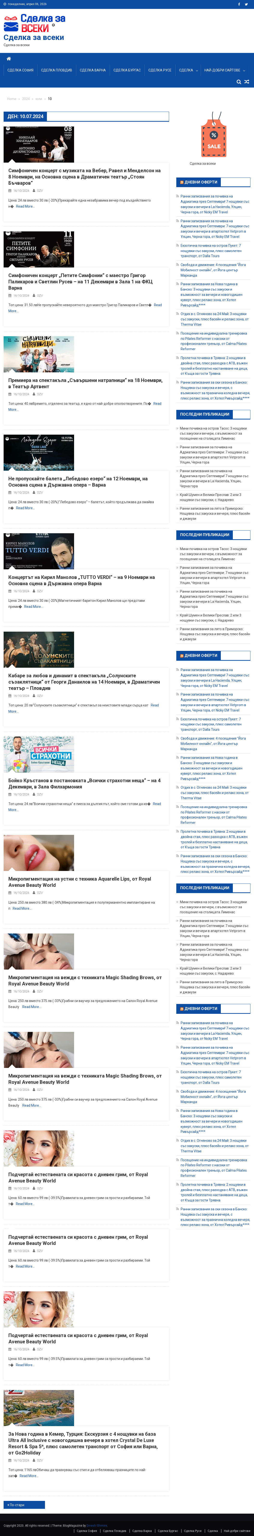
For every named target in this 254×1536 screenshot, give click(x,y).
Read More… (25, 206)
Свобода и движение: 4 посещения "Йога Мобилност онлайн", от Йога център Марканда (213, 270)
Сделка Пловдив (56, 70)
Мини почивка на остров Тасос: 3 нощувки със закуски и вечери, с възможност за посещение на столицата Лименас (213, 433)
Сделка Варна (93, 70)
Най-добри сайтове (222, 70)
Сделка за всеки (34, 37)
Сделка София (20, 70)
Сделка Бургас (127, 70)
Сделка (186, 70)
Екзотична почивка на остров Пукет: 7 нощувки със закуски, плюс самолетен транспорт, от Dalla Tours (211, 251)
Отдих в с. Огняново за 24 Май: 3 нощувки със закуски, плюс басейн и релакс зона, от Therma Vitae (215, 319)
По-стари (17, 1505)
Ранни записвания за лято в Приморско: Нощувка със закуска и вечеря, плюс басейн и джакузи (215, 513)
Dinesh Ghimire (97, 1525)
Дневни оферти (200, 182)
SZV (40, 190)
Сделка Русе (159, 70)
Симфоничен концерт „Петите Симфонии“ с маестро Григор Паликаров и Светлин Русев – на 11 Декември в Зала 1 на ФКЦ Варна (80, 282)
